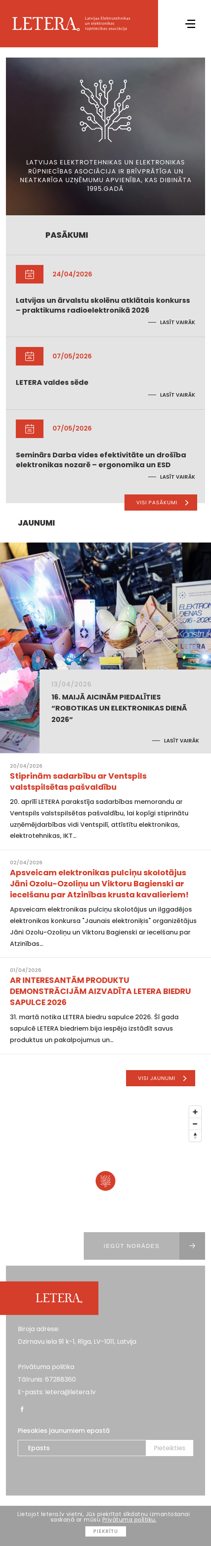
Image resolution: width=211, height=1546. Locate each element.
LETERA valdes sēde (52, 382)
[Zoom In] (195, 1112)
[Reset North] (195, 1135)
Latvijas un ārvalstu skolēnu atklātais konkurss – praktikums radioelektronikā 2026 (103, 305)
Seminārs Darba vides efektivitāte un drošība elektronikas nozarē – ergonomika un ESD (101, 460)
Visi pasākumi (162, 502)
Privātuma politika (46, 1366)
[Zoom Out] (195, 1124)
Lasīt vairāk (177, 322)
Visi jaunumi (162, 1078)
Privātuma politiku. (129, 1520)
